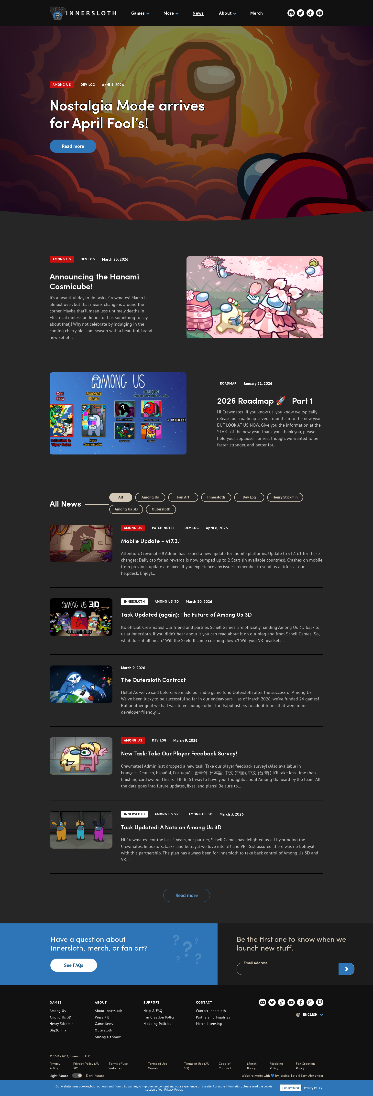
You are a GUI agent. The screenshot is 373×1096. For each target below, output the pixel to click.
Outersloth (161, 509)
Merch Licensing (209, 1023)
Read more (73, 146)
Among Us (62, 84)
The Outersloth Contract (153, 679)
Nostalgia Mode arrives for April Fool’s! (127, 113)
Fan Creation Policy (159, 1017)
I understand (290, 1088)
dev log (88, 84)
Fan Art (183, 497)
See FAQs (73, 965)
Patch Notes (163, 528)
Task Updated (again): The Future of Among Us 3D (186, 614)
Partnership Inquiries (213, 1017)
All (120, 497)
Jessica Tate (288, 1075)
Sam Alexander (312, 1075)
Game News (104, 1023)
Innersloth (216, 497)
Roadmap (228, 383)
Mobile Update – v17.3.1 (151, 540)
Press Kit (102, 1017)
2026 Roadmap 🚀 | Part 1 (265, 400)
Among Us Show (108, 1037)
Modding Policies (157, 1023)
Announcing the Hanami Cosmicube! (94, 281)
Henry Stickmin (285, 497)
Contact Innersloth (211, 1010)
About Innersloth (108, 1010)
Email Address (255, 962)
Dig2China (58, 1030)
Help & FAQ (152, 1010)
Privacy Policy (313, 1088)
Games (139, 13)
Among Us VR (167, 814)
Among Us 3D (126, 509)
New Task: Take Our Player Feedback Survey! (179, 753)
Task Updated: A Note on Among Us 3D (171, 827)
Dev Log (249, 497)
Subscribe (346, 969)
